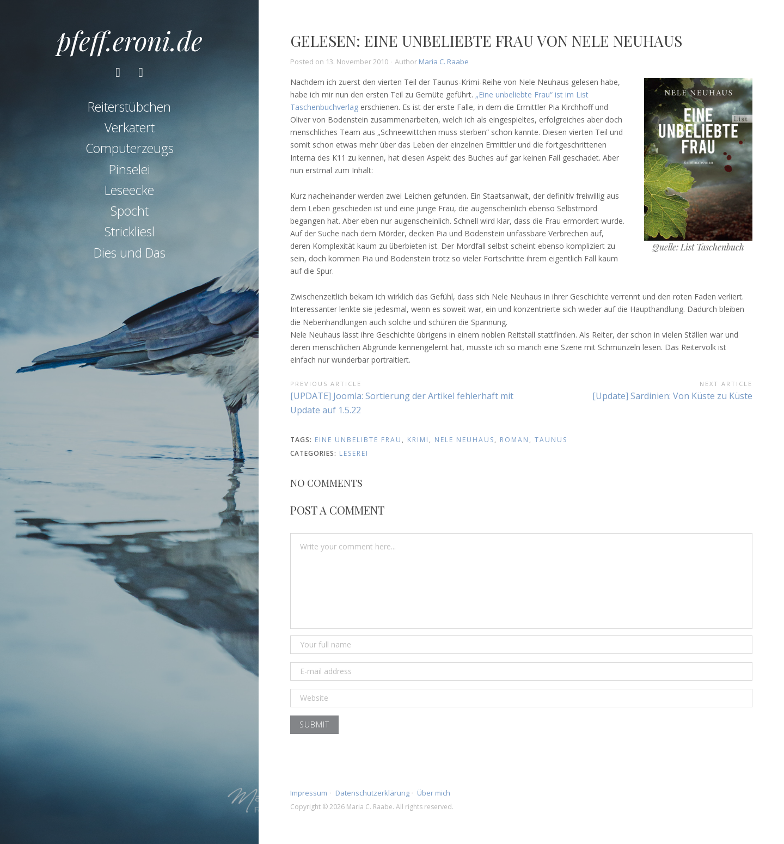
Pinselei (129, 169)
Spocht (130, 210)
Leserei (354, 453)
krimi (418, 439)
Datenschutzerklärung (372, 793)
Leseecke (129, 190)
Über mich (433, 793)
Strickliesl (130, 231)
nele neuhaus (464, 439)
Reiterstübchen (129, 106)
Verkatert (130, 127)
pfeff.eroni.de (130, 40)
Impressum (308, 793)
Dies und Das (130, 252)
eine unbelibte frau (358, 439)
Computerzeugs (129, 148)
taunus (551, 439)
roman (514, 439)
